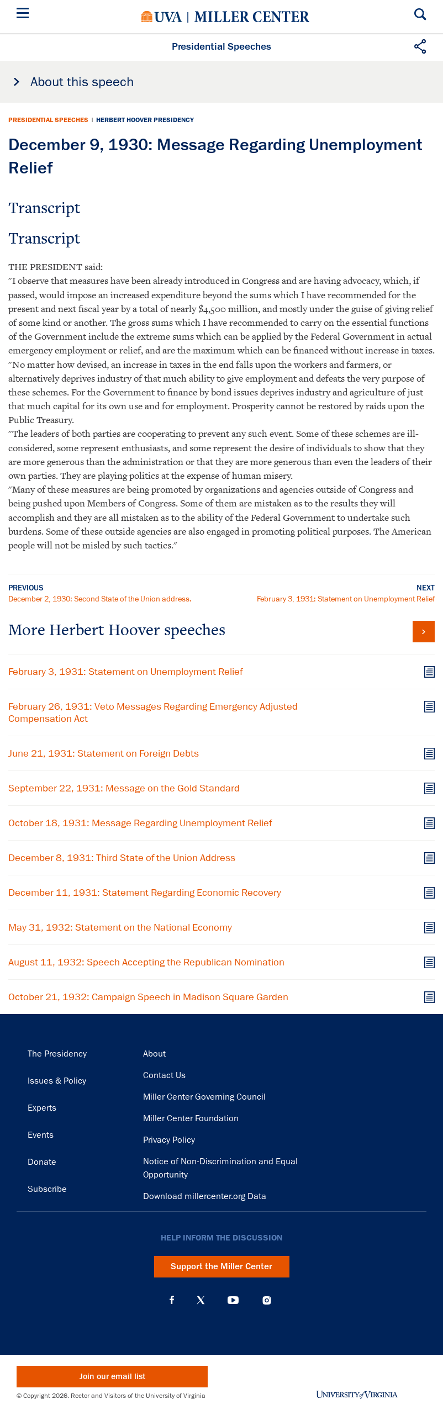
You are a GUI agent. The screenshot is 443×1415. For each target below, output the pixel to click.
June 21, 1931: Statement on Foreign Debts (103, 753)
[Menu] (25, 15)
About (154, 1053)
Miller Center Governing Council (204, 1096)
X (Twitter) (201, 1300)
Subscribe (47, 1189)
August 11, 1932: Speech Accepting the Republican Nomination (146, 962)
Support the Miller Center (221, 1266)
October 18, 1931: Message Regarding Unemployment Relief (140, 823)
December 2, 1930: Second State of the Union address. (100, 599)
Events (41, 1135)
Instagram (266, 1300)
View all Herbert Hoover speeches (424, 631)
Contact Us (164, 1075)
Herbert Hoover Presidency (145, 119)
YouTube (233, 1300)
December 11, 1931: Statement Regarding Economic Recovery (144, 892)
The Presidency (57, 1053)
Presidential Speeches (48, 119)
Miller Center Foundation (191, 1118)
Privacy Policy (169, 1139)
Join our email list (112, 1376)
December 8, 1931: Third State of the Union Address (121, 858)
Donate (42, 1162)
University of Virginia (161, 16)
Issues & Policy (57, 1080)
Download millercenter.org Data (204, 1196)
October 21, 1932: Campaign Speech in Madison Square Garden (148, 997)
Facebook (172, 1300)
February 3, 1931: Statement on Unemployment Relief (346, 599)
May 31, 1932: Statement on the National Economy (120, 927)
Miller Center (251, 16)
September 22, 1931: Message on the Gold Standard (124, 788)
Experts (42, 1107)
